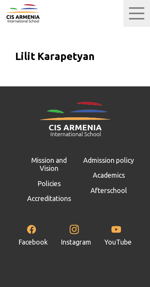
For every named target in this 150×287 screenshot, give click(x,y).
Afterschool (108, 190)
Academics (109, 175)
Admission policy (108, 160)
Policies (49, 183)
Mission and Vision (49, 164)
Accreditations (49, 198)
